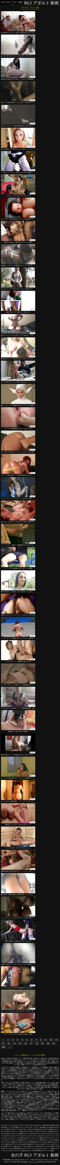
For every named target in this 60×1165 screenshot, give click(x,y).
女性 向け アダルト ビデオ (35, 1113)
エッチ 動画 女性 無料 (40, 1086)
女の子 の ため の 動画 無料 (27, 1143)
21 (53, 1044)
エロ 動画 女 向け (16, 1060)
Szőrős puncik (42, 1162)
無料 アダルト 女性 (49, 1083)
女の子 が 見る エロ (30, 1132)
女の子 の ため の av (40, 1134)
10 (51, 1041)
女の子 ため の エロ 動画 (14, 1134)
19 (42, 1044)
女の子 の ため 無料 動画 (33, 1151)
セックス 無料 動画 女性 (24, 1059)
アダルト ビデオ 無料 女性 (50, 1120)
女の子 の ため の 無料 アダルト (40, 1145)
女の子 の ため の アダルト (29, 1136)
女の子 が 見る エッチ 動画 (14, 1132)
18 (37, 1044)
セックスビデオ (28, 1062)
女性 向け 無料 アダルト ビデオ (32, 1117)
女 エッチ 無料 (5, 1113)
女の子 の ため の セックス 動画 (32, 1140)
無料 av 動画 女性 (52, 1086)
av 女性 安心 (37, 1126)
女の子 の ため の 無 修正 (44, 1143)
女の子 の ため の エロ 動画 (13, 1140)
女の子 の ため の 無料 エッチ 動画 (28, 1147)
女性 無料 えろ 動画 (50, 1088)
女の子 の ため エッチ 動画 (45, 1149)
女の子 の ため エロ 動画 (17, 1151)
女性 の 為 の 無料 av (16, 1062)
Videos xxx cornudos (10, 1162)
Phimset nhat (52, 1162)
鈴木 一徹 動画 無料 (50, 1059)
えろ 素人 (48, 1060)
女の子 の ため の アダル (12, 1136)
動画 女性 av (39, 1130)
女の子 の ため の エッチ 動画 (33, 1138)
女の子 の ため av (28, 1134)
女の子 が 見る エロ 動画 (44, 1132)
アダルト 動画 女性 (18, 1086)
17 (31, 1044)
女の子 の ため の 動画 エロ (46, 1115)
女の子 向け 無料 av (16, 1117)
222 (3, 1048)
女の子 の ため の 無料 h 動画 (20, 1145)
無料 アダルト (42, 1085)
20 (48, 1044)
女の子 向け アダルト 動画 (30, 8)
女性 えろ (21, 1118)
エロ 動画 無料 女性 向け (38, 1065)
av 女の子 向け (19, 1126)
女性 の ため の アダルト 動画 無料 (12, 1115)
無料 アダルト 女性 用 (30, 1115)
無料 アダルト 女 (6, 1083)
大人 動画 (35, 1085)
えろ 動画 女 (28, 1086)
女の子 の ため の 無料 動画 (11, 1149)
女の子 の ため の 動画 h (51, 1140)
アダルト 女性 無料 (40, 1128)
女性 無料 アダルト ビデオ (21, 1088)
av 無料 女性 (54, 1126)
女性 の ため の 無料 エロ (19, 1113)
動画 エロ (37, 1062)
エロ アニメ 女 (27, 1060)
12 (3, 1044)
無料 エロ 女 (14, 1118)
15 (20, 1044)
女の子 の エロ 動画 (47, 1151)
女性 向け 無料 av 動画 (37, 1088)
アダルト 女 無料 (7, 1088)
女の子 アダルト (26, 1085)
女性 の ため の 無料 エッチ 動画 (31, 1120)
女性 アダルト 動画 (38, 1060)
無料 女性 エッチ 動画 (51, 1113)
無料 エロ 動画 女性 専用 (9, 1059)
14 (14, 1044)
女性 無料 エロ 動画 (18, 1083)
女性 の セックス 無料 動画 (34, 1083)
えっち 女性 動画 (13, 1128)
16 (25, 1044)
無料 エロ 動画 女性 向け (28, 1064)
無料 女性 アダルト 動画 (47, 1062)
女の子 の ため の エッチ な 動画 (13, 1138)
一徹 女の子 (30, 1130)
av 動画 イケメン (14, 1120)
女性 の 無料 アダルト (23, 1065)
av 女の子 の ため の (7, 1126)
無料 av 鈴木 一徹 (30, 1118)
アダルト (6, 1118)
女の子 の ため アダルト (28, 1149)
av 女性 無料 (45, 1126)
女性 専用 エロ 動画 (36, 1089)
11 (56, 1041)
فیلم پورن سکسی (33, 1162)
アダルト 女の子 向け (26, 1128)
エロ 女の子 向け (21, 1130)
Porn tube (38, 1160)
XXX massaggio (22, 1162)
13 (9, 1044)
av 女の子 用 (28, 1126)
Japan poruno (41, 1064)
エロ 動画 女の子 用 (9, 1130)
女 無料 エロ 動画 (38, 1059)
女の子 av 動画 (47, 1130)
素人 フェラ (7, 1086)
